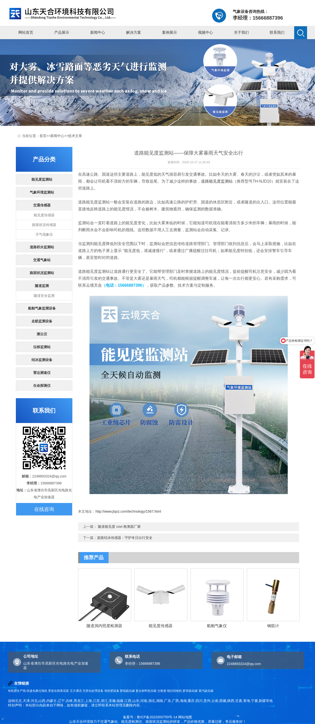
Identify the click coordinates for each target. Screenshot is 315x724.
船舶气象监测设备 (42, 308)
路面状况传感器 (44, 225)
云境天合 (94, 285)
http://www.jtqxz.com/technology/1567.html (128, 511)
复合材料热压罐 (146, 691)
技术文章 (75, 136)
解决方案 (133, 32)
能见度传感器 (44, 215)
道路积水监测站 (42, 247)
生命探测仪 (42, 386)
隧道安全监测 (44, 296)
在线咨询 (44, 509)
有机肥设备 (111, 691)
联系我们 (277, 32)
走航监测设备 (41, 321)
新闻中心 (97, 32)
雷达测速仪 (42, 373)
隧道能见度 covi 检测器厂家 (119, 527)
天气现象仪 (44, 234)
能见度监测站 (41, 179)
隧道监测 (42, 286)
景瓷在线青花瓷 (58, 691)
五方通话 (76, 691)
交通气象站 (42, 260)
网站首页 (25, 32)
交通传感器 (42, 205)
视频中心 (205, 32)
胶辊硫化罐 (127, 691)
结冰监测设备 (41, 360)
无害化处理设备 (93, 691)
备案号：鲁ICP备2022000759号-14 (150, 717)
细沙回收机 (174, 691)
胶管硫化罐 (190, 691)
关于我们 (241, 32)
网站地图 (185, 717)
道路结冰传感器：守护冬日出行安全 (124, 538)
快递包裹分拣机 (37, 691)
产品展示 (61, 32)
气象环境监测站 (42, 192)
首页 (42, 136)
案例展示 (169, 32)
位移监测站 (42, 347)
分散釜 (161, 691)
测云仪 (42, 334)
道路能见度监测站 (217, 181)
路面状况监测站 (42, 273)
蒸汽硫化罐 (206, 691)
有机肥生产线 (17, 691)
